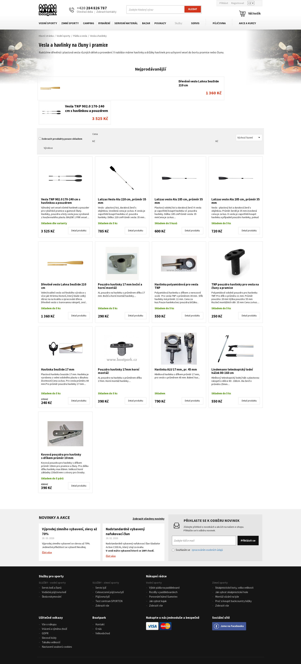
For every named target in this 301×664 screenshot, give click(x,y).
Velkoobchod (102, 607)
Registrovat (237, 3)
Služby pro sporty (51, 552)
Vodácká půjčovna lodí (54, 567)
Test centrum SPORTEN (108, 576)
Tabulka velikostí (51, 616)
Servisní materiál (126, 23)
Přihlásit (223, 3)
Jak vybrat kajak (158, 576)
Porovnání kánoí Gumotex (163, 572)
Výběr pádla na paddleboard (164, 563)
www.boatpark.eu (161, 649)
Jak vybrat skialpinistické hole (231, 567)
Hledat (192, 9)
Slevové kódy (49, 612)
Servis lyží (100, 563)
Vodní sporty (48, 23)
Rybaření (104, 23)
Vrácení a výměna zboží (54, 603)
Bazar (146, 23)
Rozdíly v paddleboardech (163, 567)
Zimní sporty (70, 23)
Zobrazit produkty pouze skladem (62, 114)
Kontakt (100, 599)
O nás (98, 603)
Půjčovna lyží (102, 572)
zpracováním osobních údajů (207, 525)
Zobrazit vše (102, 580)
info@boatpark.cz (145, 646)
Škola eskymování (51, 572)
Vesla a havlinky (98, 35)
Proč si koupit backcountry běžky (233, 576)
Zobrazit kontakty (106, 11)
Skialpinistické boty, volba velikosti (234, 563)
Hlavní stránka (46, 35)
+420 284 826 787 (97, 646)
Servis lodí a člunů (51, 563)
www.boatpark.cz (141, 649)
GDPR (45, 607)
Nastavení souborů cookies (57, 620)
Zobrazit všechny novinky (148, 494)
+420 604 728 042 (93, 649)
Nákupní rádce (156, 552)
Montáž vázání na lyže (227, 572)
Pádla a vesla (80, 35)
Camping (88, 23)
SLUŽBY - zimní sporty (105, 558)
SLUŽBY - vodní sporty (52, 558)
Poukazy (160, 23)
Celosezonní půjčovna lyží (109, 567)
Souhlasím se (197, 526)
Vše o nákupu (49, 599)
